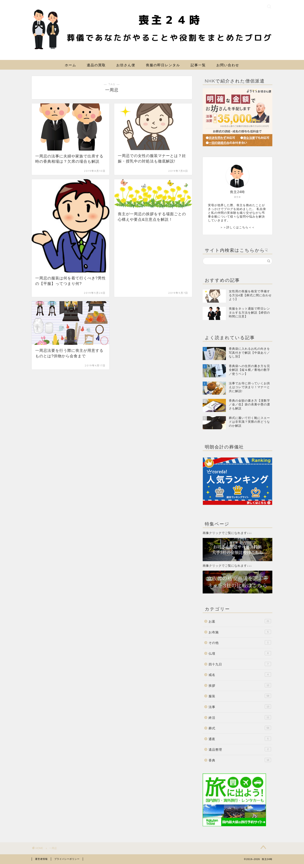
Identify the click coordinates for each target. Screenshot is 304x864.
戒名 (240, 674)
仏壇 (240, 653)
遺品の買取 (96, 65)
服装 (240, 696)
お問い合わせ (227, 65)
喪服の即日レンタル (163, 65)
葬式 (240, 728)
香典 (240, 760)
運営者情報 (41, 859)
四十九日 (240, 664)
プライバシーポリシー (67, 859)
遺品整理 (240, 749)
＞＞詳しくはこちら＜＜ (237, 227)
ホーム (70, 65)
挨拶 (240, 685)
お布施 (240, 632)
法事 (240, 706)
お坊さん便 (125, 65)
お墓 (240, 621)
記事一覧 (198, 65)
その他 (240, 642)
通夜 (240, 739)
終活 (240, 717)
